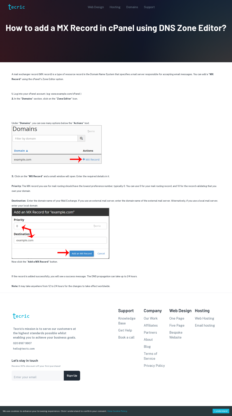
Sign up (72, 376)
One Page (176, 318)
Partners (150, 332)
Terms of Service (150, 356)
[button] (94, 7)
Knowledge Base (127, 320)
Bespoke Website (176, 335)
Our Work (151, 318)
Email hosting (205, 325)
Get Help (125, 330)
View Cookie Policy (117, 411)
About (148, 339)
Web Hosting (204, 318)
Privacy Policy (154, 366)
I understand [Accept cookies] (220, 411)
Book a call (126, 337)
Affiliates (151, 325)
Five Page (177, 325)
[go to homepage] (16, 15)
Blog (147, 347)
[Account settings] (227, 7)
